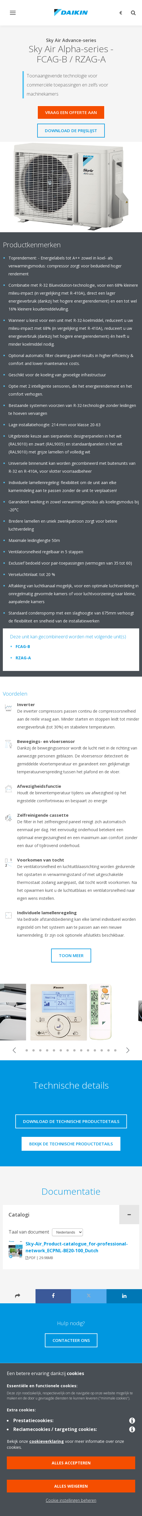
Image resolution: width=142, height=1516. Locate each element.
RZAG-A (23, 657)
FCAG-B (23, 646)
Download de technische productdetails (71, 1121)
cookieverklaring (46, 1441)
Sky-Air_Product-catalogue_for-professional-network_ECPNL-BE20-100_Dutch (77, 1247)
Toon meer (71, 955)
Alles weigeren (71, 1486)
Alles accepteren (71, 1463)
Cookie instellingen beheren (71, 1500)
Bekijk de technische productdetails (71, 1143)
